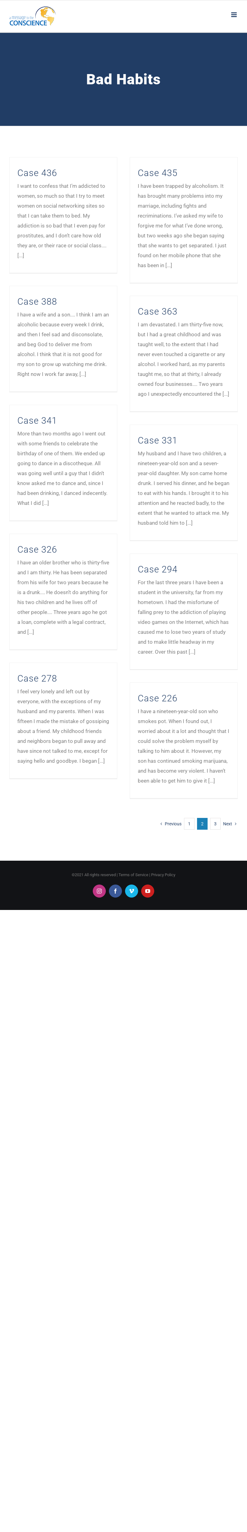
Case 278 (37, 678)
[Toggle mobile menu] (234, 14)
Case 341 (37, 420)
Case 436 (37, 173)
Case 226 (157, 698)
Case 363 (157, 311)
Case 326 (37, 549)
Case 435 (157, 173)
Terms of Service (133, 874)
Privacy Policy (163, 874)
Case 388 (37, 301)
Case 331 (157, 440)
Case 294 (157, 569)
